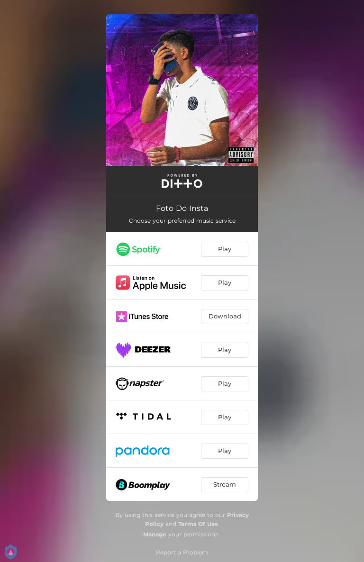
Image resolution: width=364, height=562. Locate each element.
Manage (154, 534)
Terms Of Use (198, 523)
